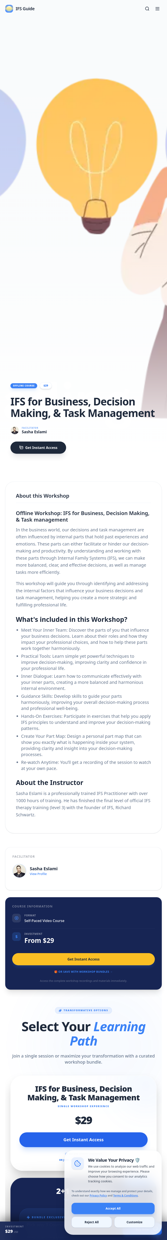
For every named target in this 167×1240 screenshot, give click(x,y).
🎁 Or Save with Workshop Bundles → (83, 972)
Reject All (92, 1230)
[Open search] (147, 9)
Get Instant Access (38, 447)
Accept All (113, 1217)
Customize (133, 1230)
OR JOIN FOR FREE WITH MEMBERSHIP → (83, 1159)
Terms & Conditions (125, 1205)
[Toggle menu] (157, 8)
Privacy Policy (99, 1205)
